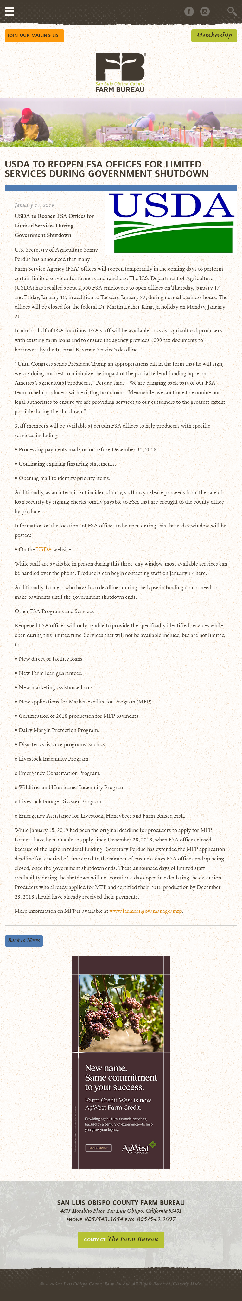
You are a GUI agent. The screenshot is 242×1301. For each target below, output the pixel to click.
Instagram (205, 11)
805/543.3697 (156, 1219)
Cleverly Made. (187, 1284)
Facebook (189, 11)
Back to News (24, 940)
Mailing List (34, 35)
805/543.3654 (104, 1219)
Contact (121, 1239)
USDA (44, 549)
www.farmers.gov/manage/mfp (146, 911)
